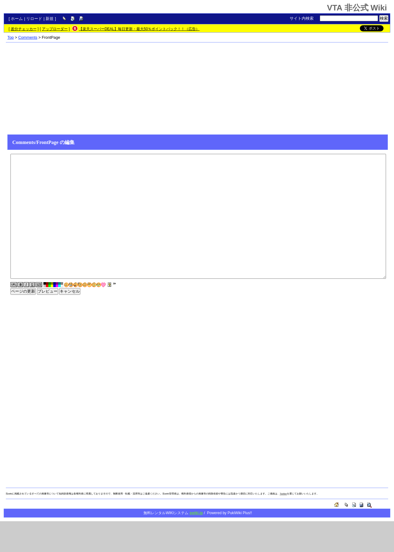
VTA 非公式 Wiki (357, 7)
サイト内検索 (302, 18)
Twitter (283, 493)
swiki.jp (196, 513)
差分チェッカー (24, 29)
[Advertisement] (197, 89)
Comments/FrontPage (35, 142)
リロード (34, 18)
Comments (27, 37)
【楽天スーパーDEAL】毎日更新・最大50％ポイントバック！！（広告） (139, 29)
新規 (50, 18)
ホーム (17, 18)
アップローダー (55, 29)
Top (10, 37)
